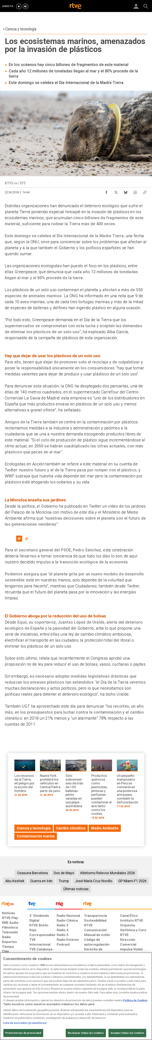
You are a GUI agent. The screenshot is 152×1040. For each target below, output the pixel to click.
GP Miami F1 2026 (132, 881)
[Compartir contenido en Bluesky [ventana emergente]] (125, 191)
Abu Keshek (14, 881)
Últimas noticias (76, 889)
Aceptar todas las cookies (127, 1032)
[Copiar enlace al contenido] (145, 191)
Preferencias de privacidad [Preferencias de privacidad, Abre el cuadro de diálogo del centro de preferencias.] (23, 1032)
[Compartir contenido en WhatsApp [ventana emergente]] (135, 191)
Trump (64, 881)
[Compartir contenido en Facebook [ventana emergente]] (106, 191)
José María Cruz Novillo (93, 881)
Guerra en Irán (41, 881)
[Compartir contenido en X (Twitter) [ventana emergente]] (116, 191)
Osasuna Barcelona (32, 873)
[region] (76, 996)
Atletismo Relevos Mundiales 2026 (107, 873)
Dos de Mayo (64, 873)
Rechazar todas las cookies (85, 1032)
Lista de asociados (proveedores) (25, 1022)
